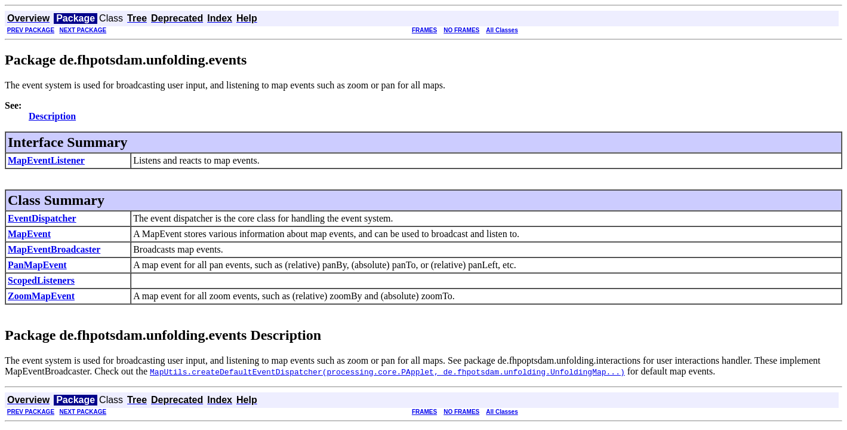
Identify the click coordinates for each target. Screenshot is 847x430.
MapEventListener (46, 160)
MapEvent (29, 234)
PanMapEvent (37, 265)
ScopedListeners (41, 280)
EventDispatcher (42, 218)
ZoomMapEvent (41, 296)
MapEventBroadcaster (54, 249)
